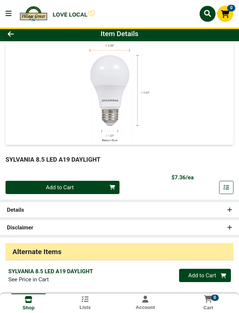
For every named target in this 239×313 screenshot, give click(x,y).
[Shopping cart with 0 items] (225, 14)
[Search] (207, 13)
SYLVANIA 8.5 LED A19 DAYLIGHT (50, 271)
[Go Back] (34, 34)
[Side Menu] (8, 14)
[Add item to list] (226, 187)
